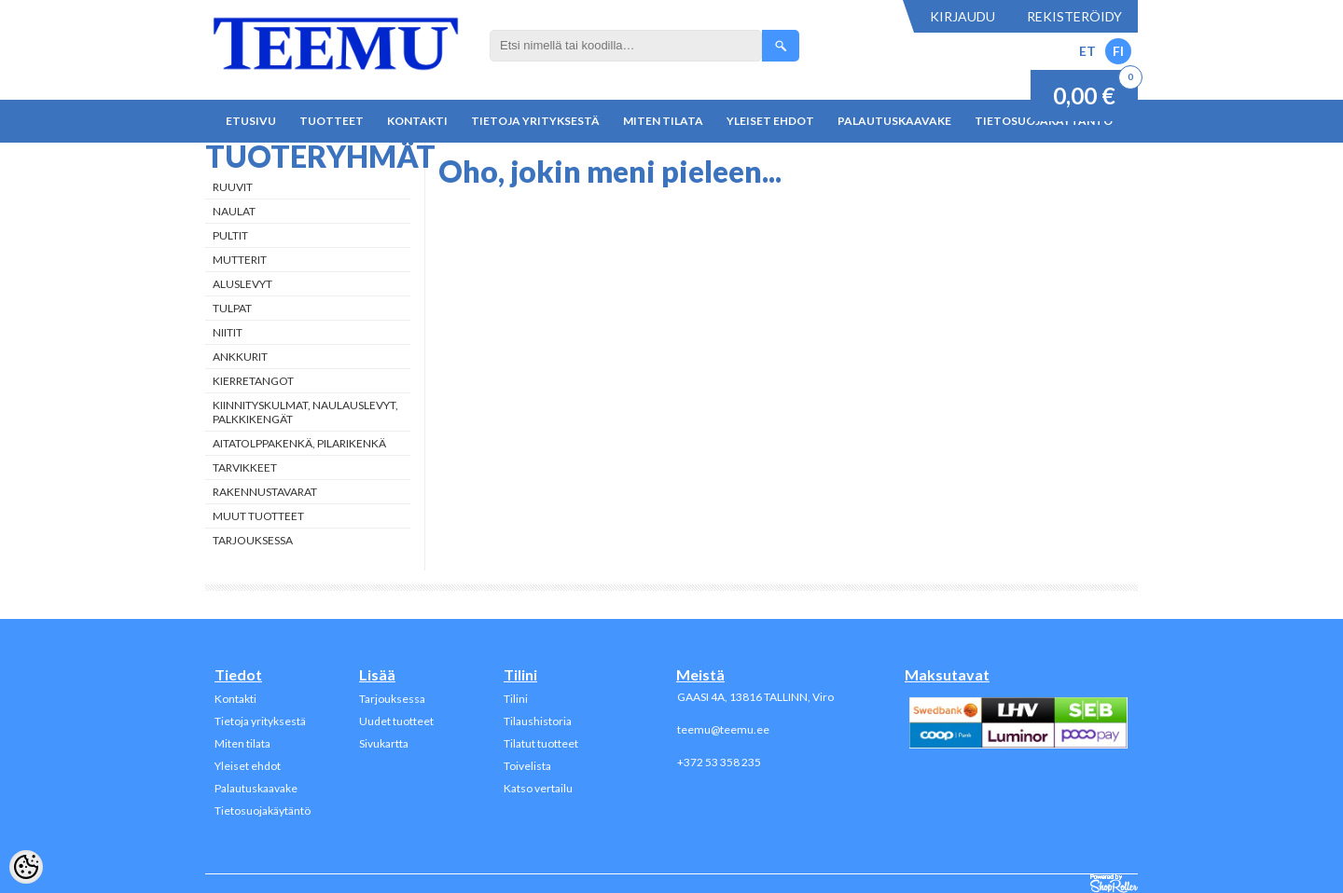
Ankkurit (240, 357)
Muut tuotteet (258, 516)
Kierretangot (253, 381)
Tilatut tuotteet (541, 743)
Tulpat (232, 308)
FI (1118, 51)
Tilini (516, 699)
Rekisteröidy (1074, 16)
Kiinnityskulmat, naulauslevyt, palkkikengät (305, 412)
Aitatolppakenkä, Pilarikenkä (299, 443)
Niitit (227, 332)
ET (1087, 51)
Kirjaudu (962, 16)
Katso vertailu (538, 788)
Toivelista (527, 766)
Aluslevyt (242, 284)
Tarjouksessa (253, 540)
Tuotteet (331, 121)
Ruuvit (233, 187)
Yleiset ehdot (770, 121)
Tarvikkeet (245, 467)
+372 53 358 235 (719, 762)
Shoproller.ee (1114, 883)
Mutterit (240, 260)
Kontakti (417, 121)
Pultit (230, 235)
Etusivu (251, 121)
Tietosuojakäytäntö (263, 810)
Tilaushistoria (538, 721)
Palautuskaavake (894, 121)
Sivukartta (383, 743)
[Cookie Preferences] (26, 867)
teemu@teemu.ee (723, 729)
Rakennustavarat (265, 492)
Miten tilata (663, 121)
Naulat (234, 211)
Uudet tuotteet (396, 721)
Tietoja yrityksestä (535, 121)
